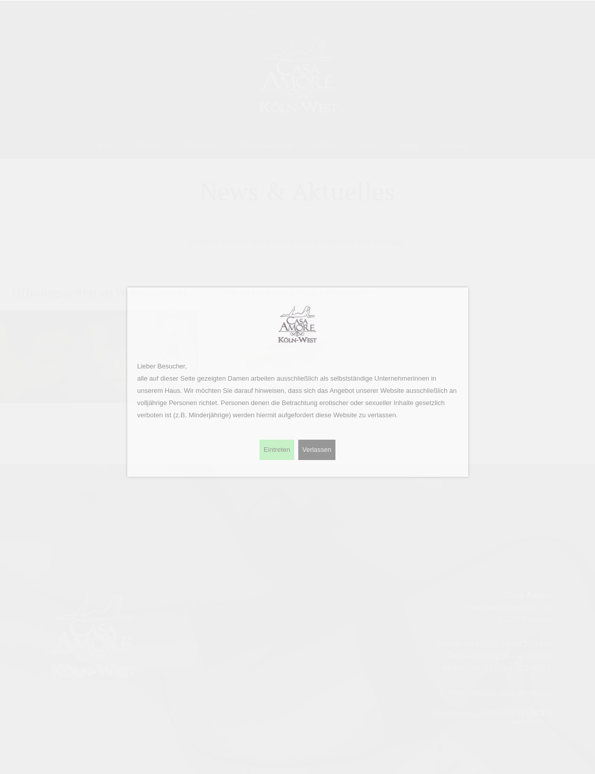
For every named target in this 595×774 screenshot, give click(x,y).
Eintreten (277, 449)
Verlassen (316, 449)
